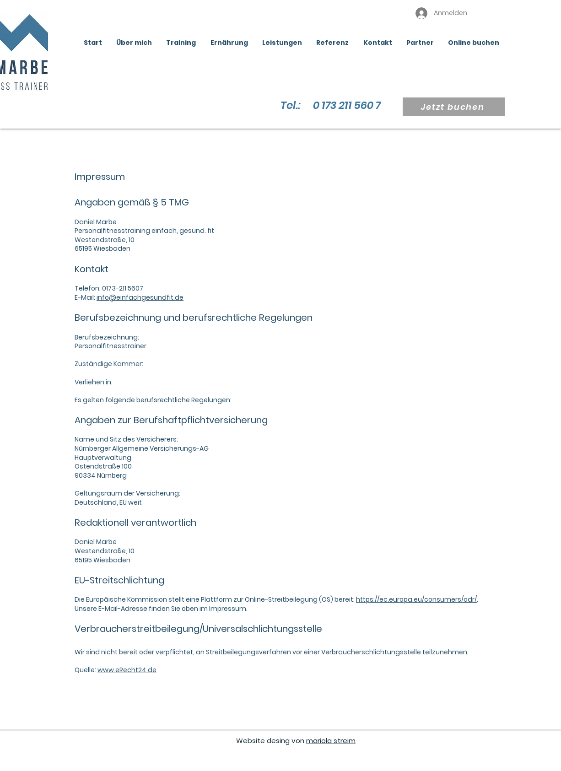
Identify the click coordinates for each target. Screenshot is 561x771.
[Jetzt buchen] (454, 106)
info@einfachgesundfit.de (140, 297)
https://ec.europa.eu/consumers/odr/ (416, 599)
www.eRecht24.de (126, 669)
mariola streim (331, 740)
